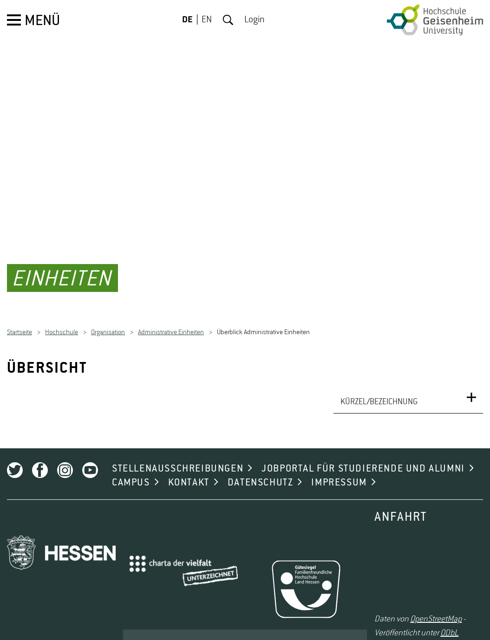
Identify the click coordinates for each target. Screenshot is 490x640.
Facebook (40, 457)
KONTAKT (188, 469)
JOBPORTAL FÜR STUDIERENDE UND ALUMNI (363, 455)
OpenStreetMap (436, 605)
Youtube (90, 457)
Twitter (15, 457)
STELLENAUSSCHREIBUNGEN (177, 455)
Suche (228, 20)
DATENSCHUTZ (261, 469)
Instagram (65, 457)
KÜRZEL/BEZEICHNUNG (379, 389)
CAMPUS (131, 469)
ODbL (449, 619)
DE (187, 20)
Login (254, 20)
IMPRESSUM (338, 469)
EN (207, 20)
